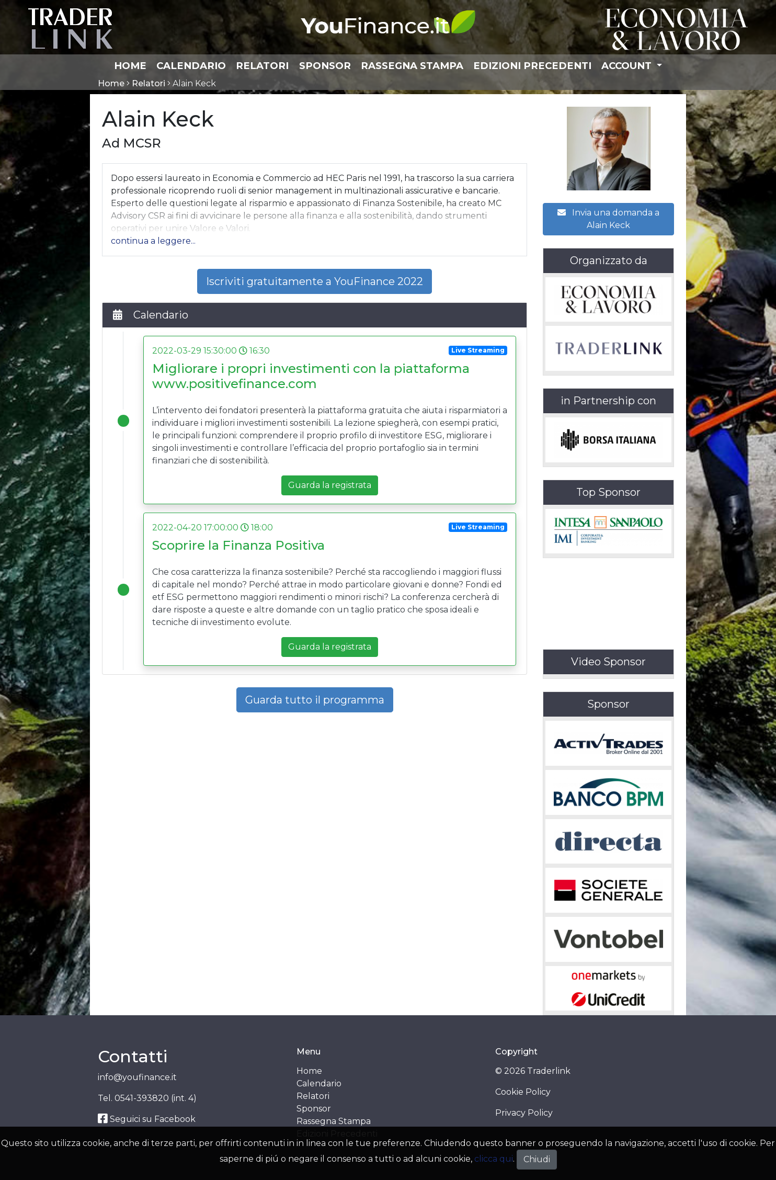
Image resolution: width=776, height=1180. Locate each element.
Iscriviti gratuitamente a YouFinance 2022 (314, 281)
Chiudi (536, 1159)
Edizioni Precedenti (532, 66)
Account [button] (627, 66)
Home (130, 66)
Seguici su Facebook (147, 1119)
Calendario (191, 66)
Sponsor (325, 66)
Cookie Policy (523, 1092)
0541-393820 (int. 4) (156, 1098)
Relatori (262, 66)
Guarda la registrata (329, 485)
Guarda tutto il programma (314, 700)
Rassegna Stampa (412, 66)
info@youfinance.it (137, 1077)
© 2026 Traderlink (532, 1071)
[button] (153, 241)
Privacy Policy (524, 1113)
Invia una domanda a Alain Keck (608, 219)
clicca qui (493, 1159)
